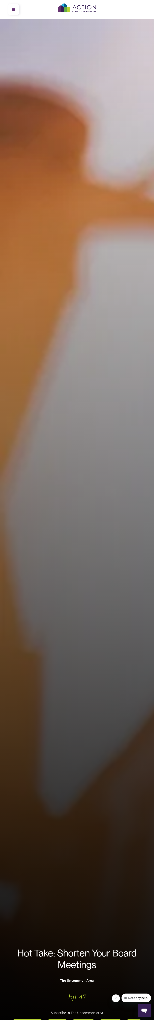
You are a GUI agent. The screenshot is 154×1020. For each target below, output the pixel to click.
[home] (77, 9)
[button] (13, 9)
